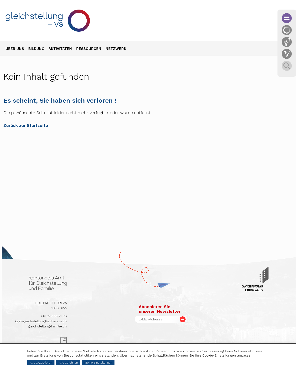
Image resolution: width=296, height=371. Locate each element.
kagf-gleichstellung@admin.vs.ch (41, 321)
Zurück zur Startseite (25, 125)
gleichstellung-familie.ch (47, 326)
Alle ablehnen (68, 362)
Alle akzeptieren (41, 362)
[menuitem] (17, 49)
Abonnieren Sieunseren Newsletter (159, 309)
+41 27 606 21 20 (53, 316)
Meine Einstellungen (98, 362)
